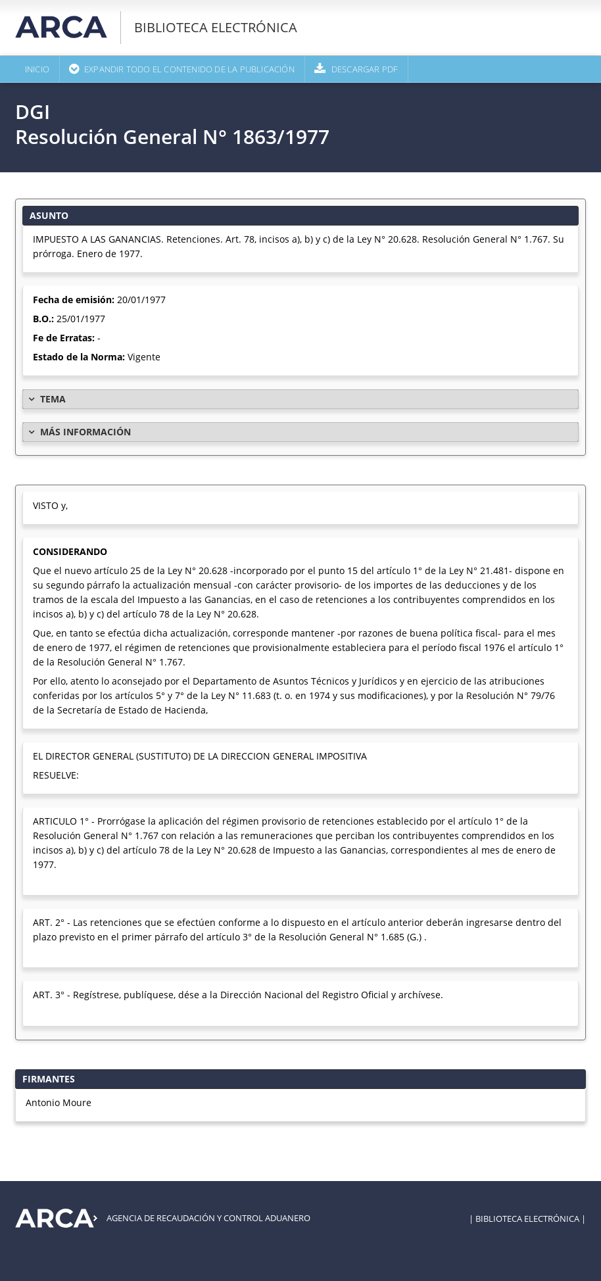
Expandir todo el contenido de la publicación (189, 69)
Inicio (37, 69)
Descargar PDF (364, 69)
